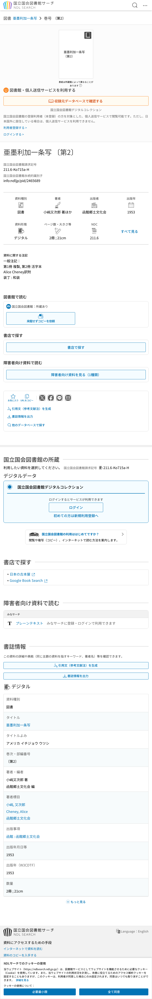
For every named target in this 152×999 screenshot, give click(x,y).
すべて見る (129, 231)
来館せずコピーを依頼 (41, 318)
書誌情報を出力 (20, 416)
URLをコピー (26, 398)
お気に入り (13, 398)
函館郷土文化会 (18, 818)
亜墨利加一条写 (25, 18)
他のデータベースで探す (26, 425)
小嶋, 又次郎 (15, 804)
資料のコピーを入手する (20, 955)
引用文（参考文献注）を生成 (29, 408)
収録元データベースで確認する (75, 100)
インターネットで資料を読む (23, 949)
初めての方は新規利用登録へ (76, 515)
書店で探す (76, 347)
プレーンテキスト (29, 623)
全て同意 (114, 992)
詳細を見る (22, 980)
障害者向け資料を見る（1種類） (76, 374)
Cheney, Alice (17, 811)
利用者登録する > (15, 127)
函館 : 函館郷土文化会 (23, 836)
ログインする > (13, 134)
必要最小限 (39, 992)
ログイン (76, 507)
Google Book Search (29, 580)
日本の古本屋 (23, 574)
